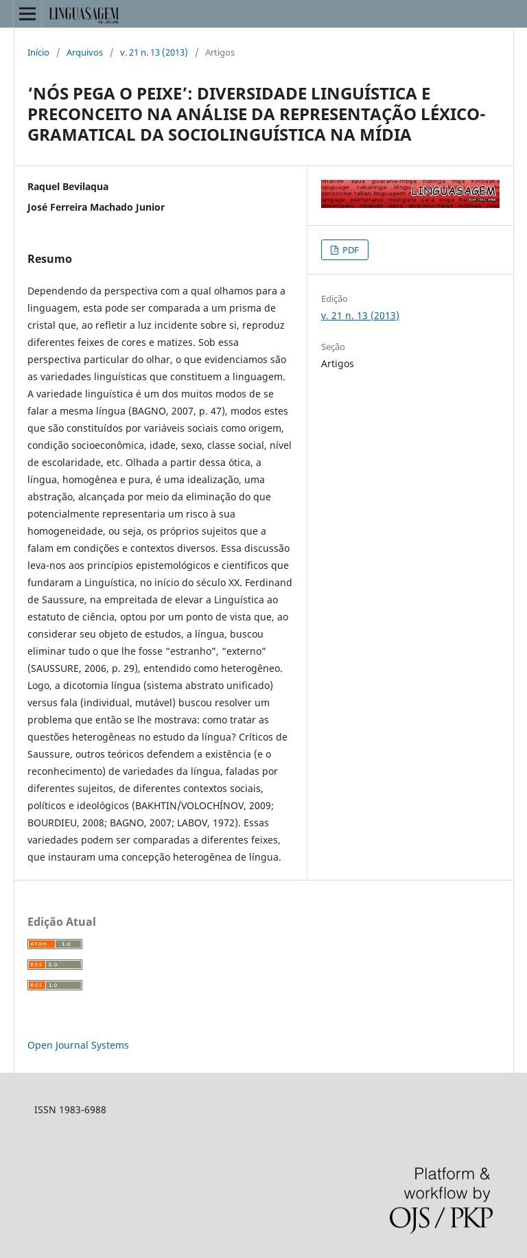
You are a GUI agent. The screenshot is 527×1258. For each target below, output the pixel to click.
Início (38, 52)
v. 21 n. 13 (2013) (154, 52)
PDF (349, 250)
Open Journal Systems (78, 1044)
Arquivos (85, 52)
